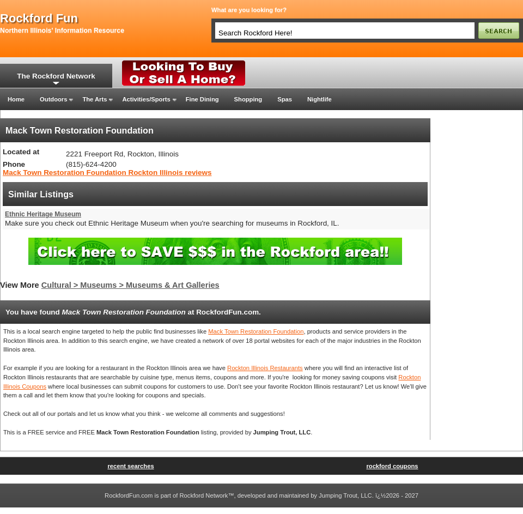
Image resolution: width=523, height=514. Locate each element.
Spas (284, 99)
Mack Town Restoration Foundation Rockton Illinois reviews (107, 172)
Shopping (248, 99)
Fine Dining (202, 99)
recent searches (130, 466)
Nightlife (319, 99)
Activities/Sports (146, 99)
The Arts (94, 99)
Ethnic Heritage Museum (43, 214)
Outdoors (53, 99)
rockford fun (39, 18)
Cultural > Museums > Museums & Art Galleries (130, 285)
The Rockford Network (56, 76)
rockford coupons (392, 466)
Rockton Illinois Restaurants (265, 368)
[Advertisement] (476, 281)
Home (16, 99)
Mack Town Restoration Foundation (255, 331)
